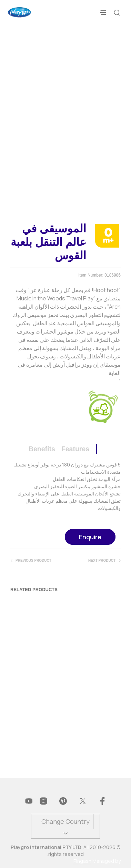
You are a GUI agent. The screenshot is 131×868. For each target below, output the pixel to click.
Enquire (90, 537)
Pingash (82, 861)
